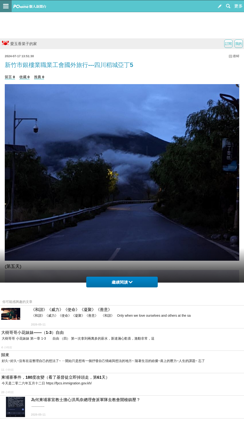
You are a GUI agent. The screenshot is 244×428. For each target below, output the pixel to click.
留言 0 (10, 77)
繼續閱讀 (122, 282)
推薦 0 (39, 77)
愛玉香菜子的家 (19, 44)
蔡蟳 (236, 56)
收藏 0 (24, 77)
